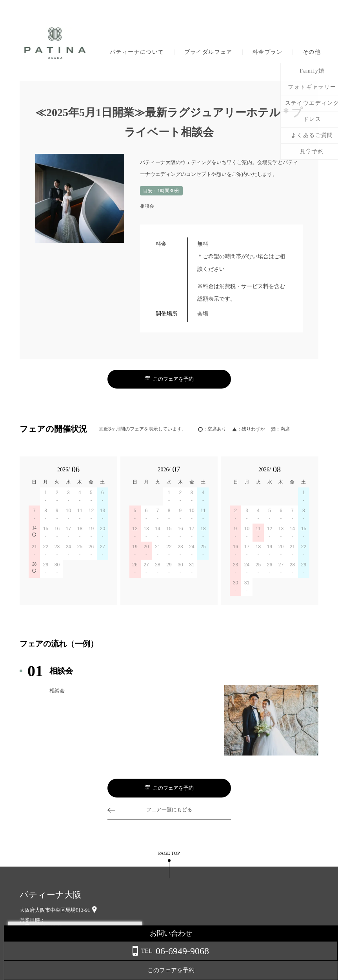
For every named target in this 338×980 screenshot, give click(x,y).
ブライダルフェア (208, 52)
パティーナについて (137, 52)
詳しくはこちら (79, 960)
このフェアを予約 (169, 379)
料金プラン (268, 52)
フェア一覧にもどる (169, 809)
